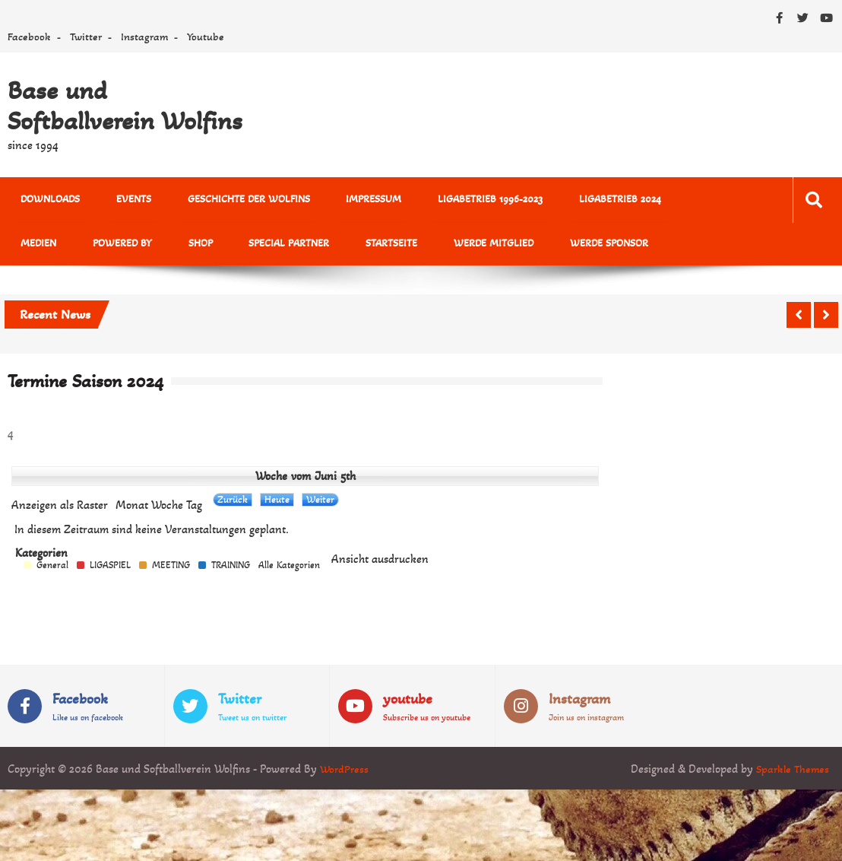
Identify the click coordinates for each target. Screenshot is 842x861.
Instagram (144, 36)
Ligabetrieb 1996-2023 (443, 200)
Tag (194, 510)
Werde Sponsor (479, 246)
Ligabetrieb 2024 (562, 200)
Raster (59, 510)
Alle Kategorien (289, 570)
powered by (44, 246)
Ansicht (380, 564)
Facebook (29, 36)
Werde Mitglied (374, 246)
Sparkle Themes (790, 773)
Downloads (44, 200)
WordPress (345, 773)
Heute (277, 503)
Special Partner (190, 246)
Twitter (86, 36)
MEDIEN (647, 200)
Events (117, 200)
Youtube (205, 36)
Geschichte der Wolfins (222, 200)
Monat (132, 510)
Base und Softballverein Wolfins (125, 105)
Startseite (283, 246)
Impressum (337, 200)
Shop (112, 246)
